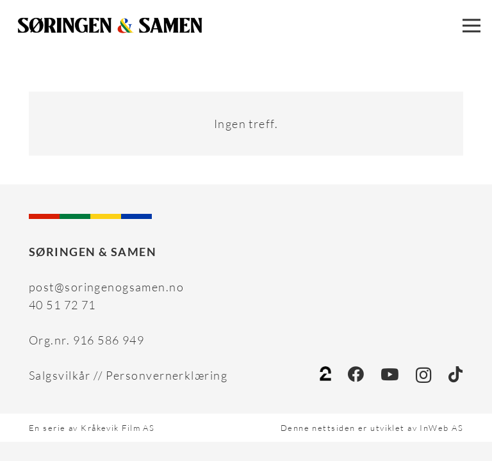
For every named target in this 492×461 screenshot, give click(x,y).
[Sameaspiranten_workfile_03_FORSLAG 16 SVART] (110, 26)
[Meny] (472, 26)
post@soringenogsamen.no (106, 287)
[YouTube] (390, 374)
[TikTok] (455, 374)
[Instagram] (424, 375)
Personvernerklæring (166, 375)
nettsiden (333, 428)
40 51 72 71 (62, 305)
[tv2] (325, 375)
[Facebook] (356, 374)
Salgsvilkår (60, 375)
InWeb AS (441, 428)
